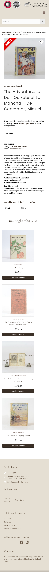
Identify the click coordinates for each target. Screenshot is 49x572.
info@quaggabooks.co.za (17, 482)
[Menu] (44, 12)
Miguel (19, 86)
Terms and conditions (12, 529)
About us (7, 518)
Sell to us (7, 522)
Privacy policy (9, 525)
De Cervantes (9, 86)
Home (4, 32)
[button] (41, 42)
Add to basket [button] (18, 277)
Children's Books (14, 32)
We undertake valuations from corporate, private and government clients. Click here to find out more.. (23, 558)
